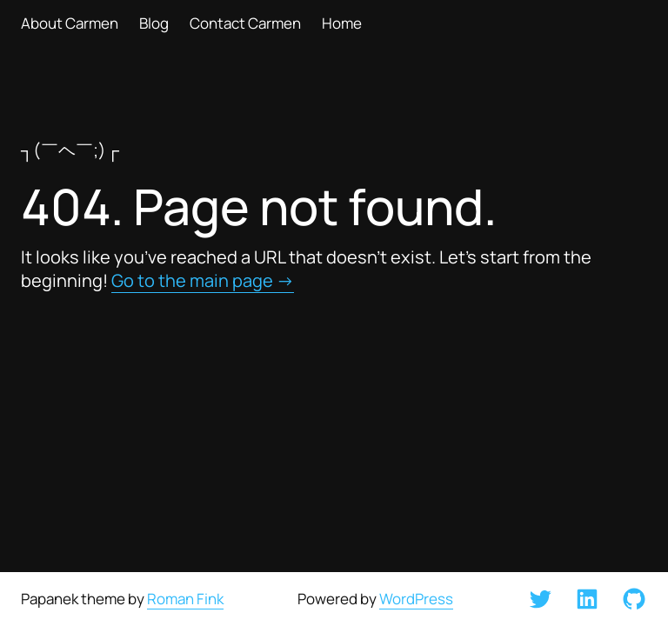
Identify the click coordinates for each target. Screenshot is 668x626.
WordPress (416, 599)
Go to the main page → (202, 280)
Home (342, 23)
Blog (154, 23)
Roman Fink (185, 599)
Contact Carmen (245, 23)
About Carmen (69, 23)
